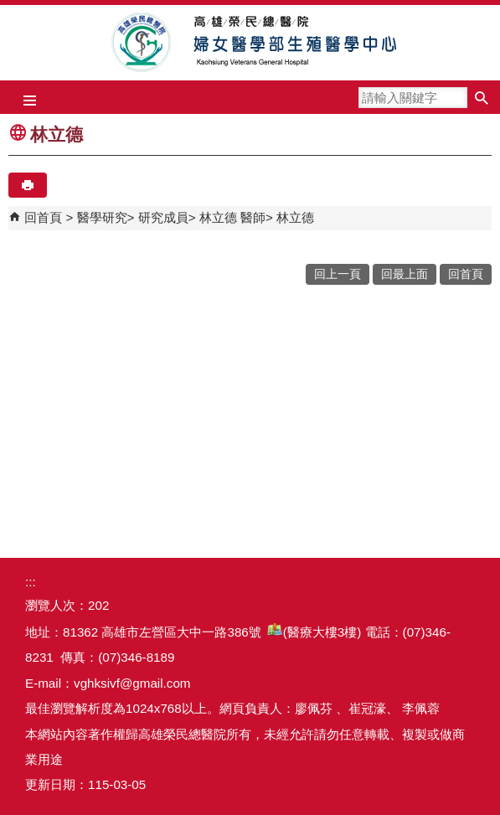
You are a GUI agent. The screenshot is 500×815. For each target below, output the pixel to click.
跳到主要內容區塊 (8, 8)
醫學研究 (102, 217)
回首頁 (43, 217)
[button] (481, 97)
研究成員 (163, 217)
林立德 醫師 (232, 217)
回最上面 (404, 274)
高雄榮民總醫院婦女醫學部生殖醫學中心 (250, 42)
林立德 (295, 217)
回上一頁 (337, 274)
